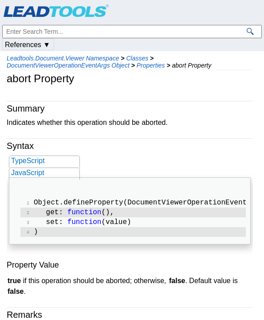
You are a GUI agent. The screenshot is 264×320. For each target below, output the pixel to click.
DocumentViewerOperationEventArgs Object (68, 65)
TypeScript (28, 160)
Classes (137, 58)
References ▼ (27, 44)
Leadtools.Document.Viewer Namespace (63, 58)
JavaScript (27, 172)
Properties (151, 65)
